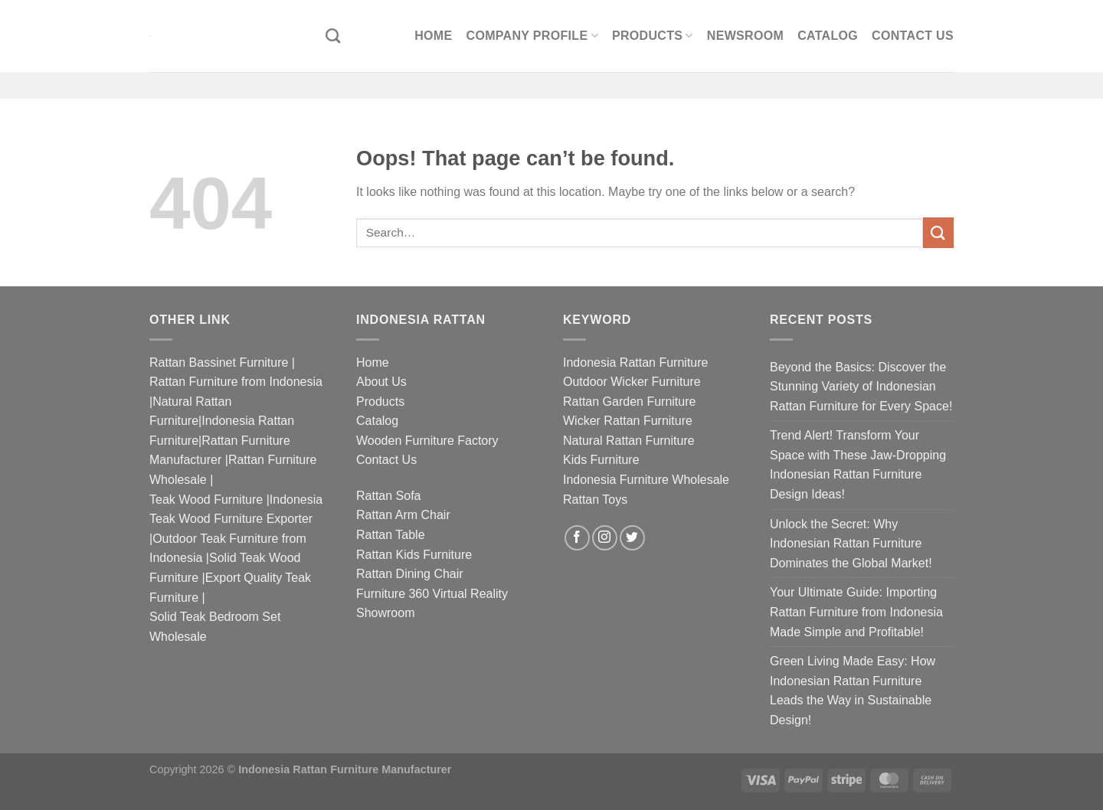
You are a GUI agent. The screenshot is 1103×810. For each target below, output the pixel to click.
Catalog (827, 35)
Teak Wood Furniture (206, 499)
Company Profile (532, 35)
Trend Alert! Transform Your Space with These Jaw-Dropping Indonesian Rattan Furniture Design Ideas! (858, 465)
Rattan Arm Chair (403, 514)
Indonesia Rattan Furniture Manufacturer (344, 769)
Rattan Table (390, 534)
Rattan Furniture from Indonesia (235, 381)
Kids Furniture (601, 459)
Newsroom (745, 35)
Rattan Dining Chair (409, 573)
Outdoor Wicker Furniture (632, 381)
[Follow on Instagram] (604, 537)
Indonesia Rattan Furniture (635, 362)
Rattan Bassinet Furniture (218, 362)
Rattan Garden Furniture (629, 401)
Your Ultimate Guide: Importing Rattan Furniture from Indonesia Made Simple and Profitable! (856, 612)
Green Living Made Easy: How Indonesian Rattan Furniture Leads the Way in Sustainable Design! (852, 691)
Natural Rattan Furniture (629, 440)
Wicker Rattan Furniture (627, 420)
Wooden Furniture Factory (427, 440)
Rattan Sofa (388, 495)
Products (652, 35)
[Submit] (938, 232)
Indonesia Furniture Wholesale (646, 479)
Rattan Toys (595, 499)
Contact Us (913, 35)
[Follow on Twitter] (632, 537)
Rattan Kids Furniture (414, 554)
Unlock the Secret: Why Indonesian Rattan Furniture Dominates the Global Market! (851, 544)
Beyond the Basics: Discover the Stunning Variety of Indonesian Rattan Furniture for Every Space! (861, 387)
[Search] (333, 35)
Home (433, 35)
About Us (381, 381)
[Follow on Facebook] (577, 537)
